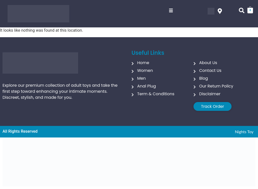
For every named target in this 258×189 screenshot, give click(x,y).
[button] (171, 10)
